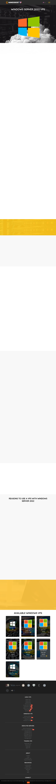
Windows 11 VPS (26, 711)
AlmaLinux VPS (28, 694)
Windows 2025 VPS (27, 708)
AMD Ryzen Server (28, 724)
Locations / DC (28, 749)
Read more (53, 780)
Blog (28, 762)
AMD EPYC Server (28, 726)
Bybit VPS (28, 738)
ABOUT (28, 743)
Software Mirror (28, 758)
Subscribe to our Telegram (28, 775)
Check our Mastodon (28, 778)
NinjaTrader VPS (28, 734)
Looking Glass (28, 755)
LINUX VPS (28, 687)
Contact (28, 746)
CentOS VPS (28, 693)
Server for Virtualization (27, 720)
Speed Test (28, 757)
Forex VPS (28, 737)
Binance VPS (28, 735)
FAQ (28, 761)
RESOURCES (28, 753)
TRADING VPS (28, 731)
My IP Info (28, 760)
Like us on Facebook (28, 772)
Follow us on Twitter (28, 773)
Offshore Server (28, 727)
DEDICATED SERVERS (28, 716)
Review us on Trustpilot (28, 770)
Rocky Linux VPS (26, 695)
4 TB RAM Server (28, 723)
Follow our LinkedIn (28, 776)
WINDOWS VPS (28, 704)
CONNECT (28, 768)
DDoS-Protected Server (28, 718)
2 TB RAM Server (28, 721)
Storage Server (28, 728)
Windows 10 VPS (28, 709)
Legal (28, 747)
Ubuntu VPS (28, 691)
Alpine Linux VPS (26, 698)
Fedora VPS (26, 700)
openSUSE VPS (27, 697)
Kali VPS (27, 701)
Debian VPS (28, 690)
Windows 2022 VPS (28, 706)
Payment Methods (28, 750)
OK (28, 782)
